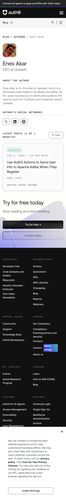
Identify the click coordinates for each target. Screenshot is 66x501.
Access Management (14, 409)
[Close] (62, 431)
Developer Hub (11, 266)
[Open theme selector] (60, 22)
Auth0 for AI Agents (14, 404)
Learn (36, 373)
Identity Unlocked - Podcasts (13, 287)
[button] (33, 225)
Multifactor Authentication (41, 417)
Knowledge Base (12, 334)
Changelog (39, 288)
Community (9, 323)
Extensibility (9, 415)
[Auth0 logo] (31, 12)
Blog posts (9, 280)
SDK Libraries (40, 282)
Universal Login (41, 404)
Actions (37, 423)
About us (38, 354)
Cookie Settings (31, 490)
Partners (38, 341)
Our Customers (41, 323)
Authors (19, 36)
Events (6, 373)
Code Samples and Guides (13, 273)
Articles (37, 266)
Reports (37, 299)
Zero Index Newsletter (9, 295)
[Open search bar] (52, 22)
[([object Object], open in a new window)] (6, 121)
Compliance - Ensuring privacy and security (45, 333)
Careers (45, 348)
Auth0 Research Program (12, 381)
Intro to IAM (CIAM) (44, 379)
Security (7, 420)
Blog (5, 22)
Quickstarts (39, 271)
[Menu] (61, 13)
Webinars (38, 304)
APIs (35, 277)
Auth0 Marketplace (13, 340)
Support (7, 329)
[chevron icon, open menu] (11, 23)
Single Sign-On (41, 409)
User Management (13, 425)
